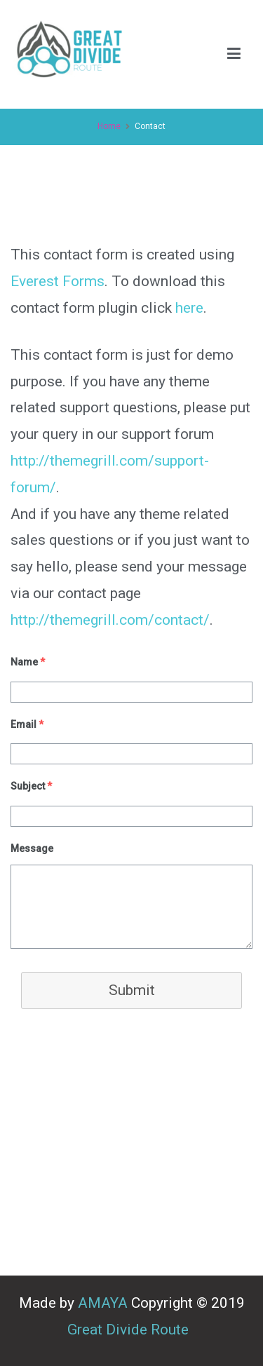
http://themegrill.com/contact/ (110, 619)
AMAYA (103, 1302)
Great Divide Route (131, 1329)
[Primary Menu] (233, 55)
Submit (132, 990)
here (189, 307)
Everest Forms (57, 281)
